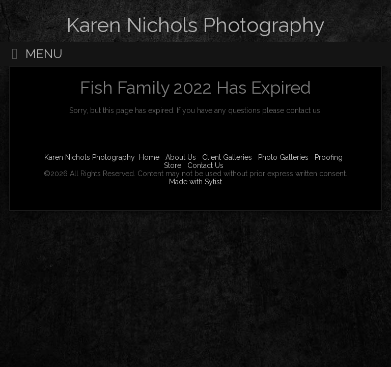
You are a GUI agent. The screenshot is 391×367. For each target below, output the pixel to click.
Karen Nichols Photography (89, 157)
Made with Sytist (195, 182)
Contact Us (205, 165)
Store (172, 165)
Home (149, 157)
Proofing (329, 157)
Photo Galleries (283, 157)
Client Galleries (227, 157)
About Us (180, 157)
